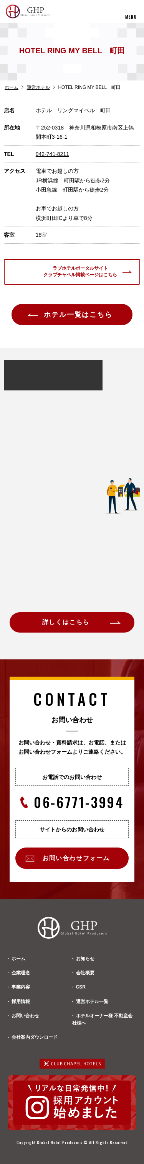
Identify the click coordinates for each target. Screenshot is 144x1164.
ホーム (11, 87)
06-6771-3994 (72, 802)
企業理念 (21, 972)
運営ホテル (38, 87)
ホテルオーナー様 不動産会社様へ (102, 1019)
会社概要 (85, 972)
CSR (81, 987)
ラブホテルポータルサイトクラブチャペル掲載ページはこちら (80, 271)
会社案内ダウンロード (35, 1037)
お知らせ (85, 958)
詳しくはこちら (65, 622)
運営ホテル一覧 (92, 1001)
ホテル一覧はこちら (78, 314)
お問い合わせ (25, 1015)
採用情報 (21, 1001)
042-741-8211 (52, 154)
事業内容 (21, 987)
